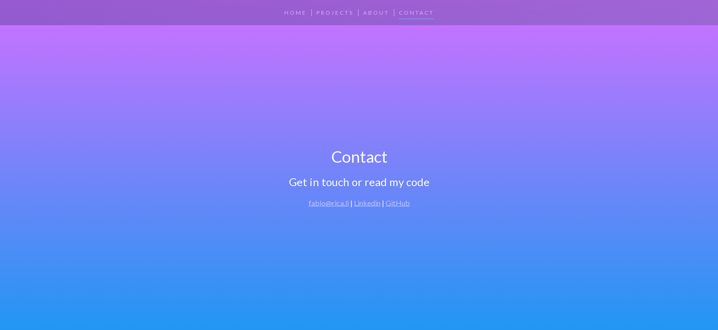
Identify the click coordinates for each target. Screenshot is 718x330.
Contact (416, 12)
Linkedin (367, 202)
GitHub (398, 202)
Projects (335, 12)
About (376, 12)
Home (295, 12)
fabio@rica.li (329, 202)
